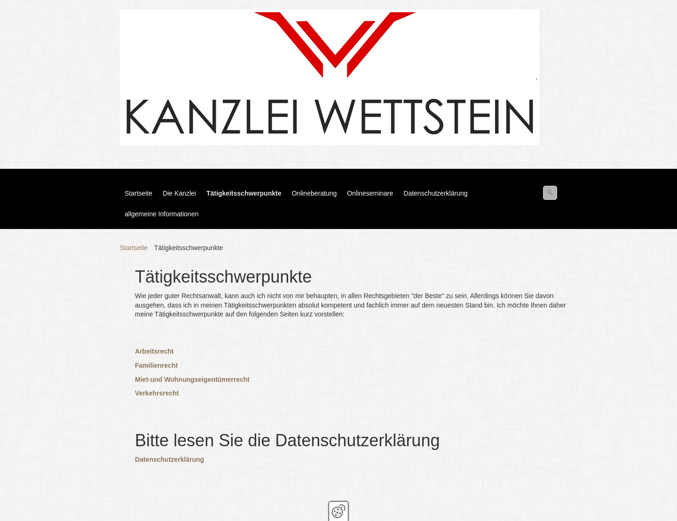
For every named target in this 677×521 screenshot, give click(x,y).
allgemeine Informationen (161, 214)
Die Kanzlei (179, 193)
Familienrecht (156, 365)
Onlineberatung (314, 193)
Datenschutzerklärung (435, 193)
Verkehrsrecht (157, 393)
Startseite (138, 193)
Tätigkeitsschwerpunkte (244, 193)
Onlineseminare (370, 193)
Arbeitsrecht (154, 351)
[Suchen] (550, 192)
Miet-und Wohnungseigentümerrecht (192, 379)
